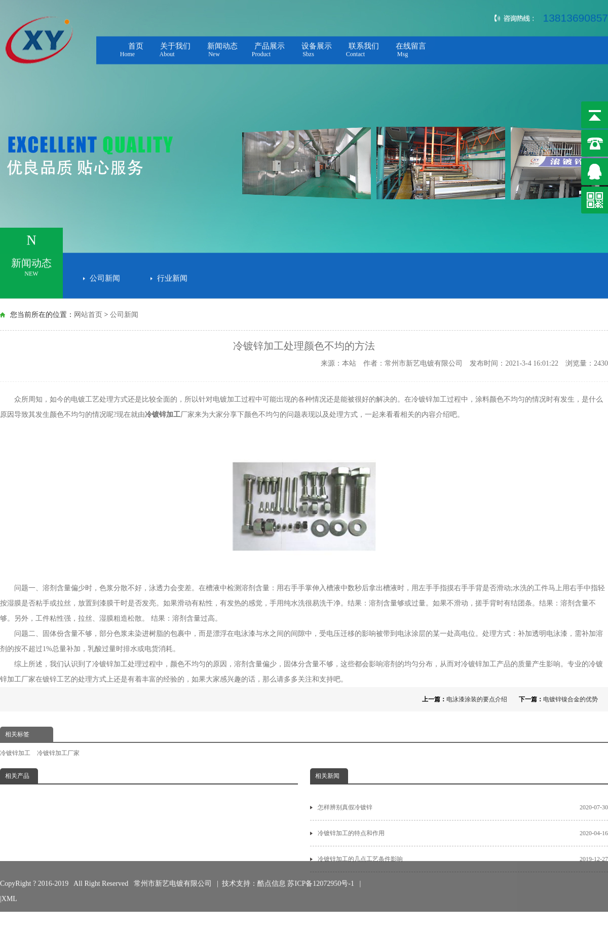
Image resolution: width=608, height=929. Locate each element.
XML (9, 890)
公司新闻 (105, 276)
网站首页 (88, 314)
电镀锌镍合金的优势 (570, 699)
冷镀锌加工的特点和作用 (463, 833)
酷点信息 (271, 874)
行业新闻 (172, 276)
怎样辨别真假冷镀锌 (463, 807)
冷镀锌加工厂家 (58, 753)
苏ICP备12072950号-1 (321, 874)
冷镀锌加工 (162, 414)
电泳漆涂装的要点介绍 (476, 699)
